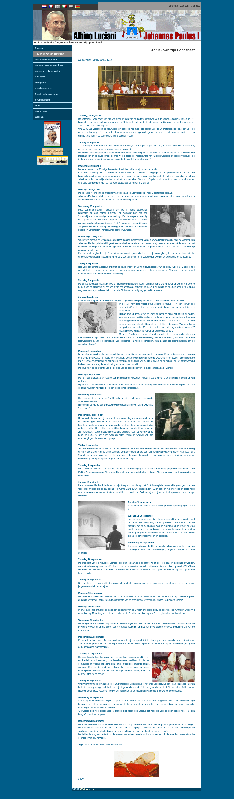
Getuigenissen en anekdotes (49, 65)
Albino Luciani (43, 42)
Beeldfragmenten (43, 88)
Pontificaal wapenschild (47, 94)
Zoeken (184, 5)
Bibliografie (41, 76)
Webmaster (87, 789)
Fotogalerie (40, 82)
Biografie (60, 42)
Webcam (39, 117)
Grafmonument (42, 100)
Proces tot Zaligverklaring (48, 71)
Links (38, 105)
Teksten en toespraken (46, 59)
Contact (195, 5)
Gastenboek (41, 111)
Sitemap (173, 5)
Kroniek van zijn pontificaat (85, 42)
